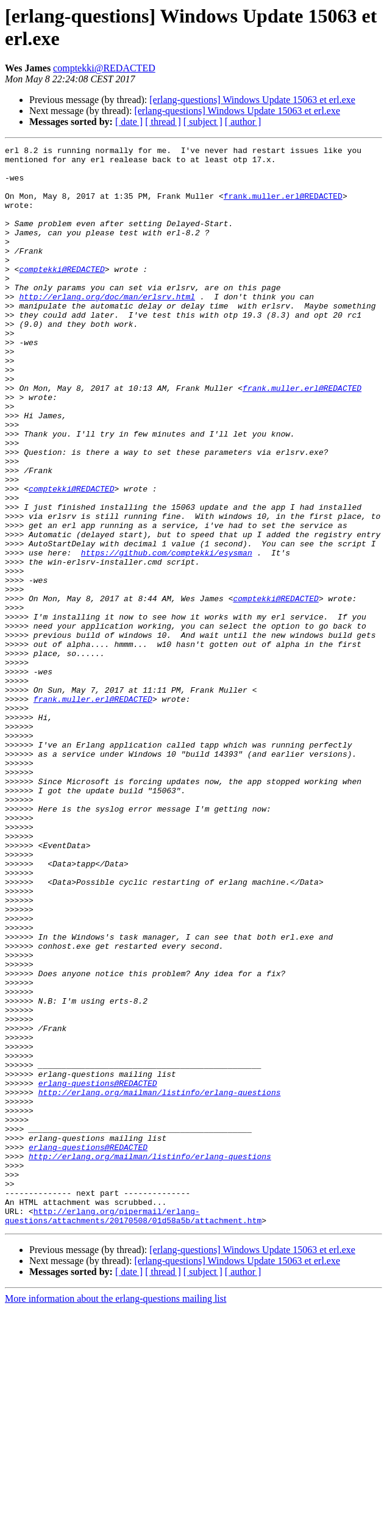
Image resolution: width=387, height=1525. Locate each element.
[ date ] (129, 121)
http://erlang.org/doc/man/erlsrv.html (107, 327)
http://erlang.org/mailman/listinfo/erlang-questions (159, 1282)
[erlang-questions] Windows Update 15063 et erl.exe (252, 100)
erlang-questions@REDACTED (97, 1271)
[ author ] (243, 121)
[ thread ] (163, 121)
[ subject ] (202, 121)
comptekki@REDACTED (104, 68)
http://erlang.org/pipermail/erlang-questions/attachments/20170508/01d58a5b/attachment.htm (133, 1430)
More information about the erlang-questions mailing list (115, 1514)
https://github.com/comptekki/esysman (166, 634)
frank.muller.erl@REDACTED (283, 206)
